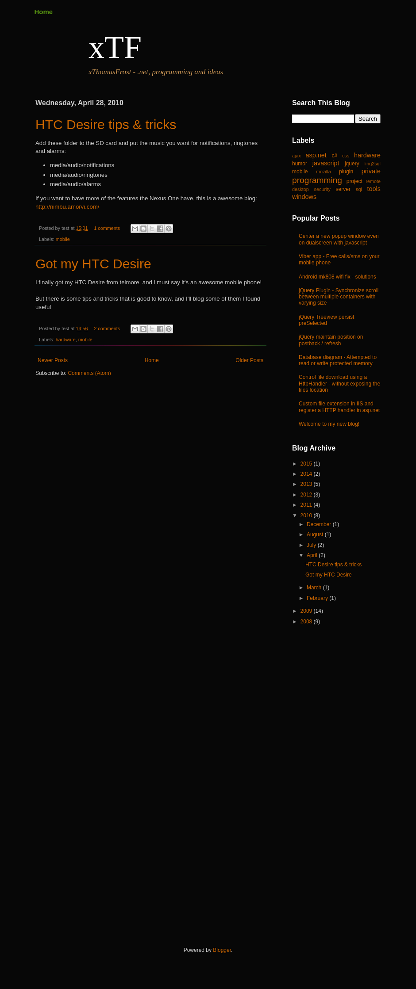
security (322, 189)
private (371, 171)
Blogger (222, 950)
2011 (307, 505)
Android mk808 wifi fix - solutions (337, 277)
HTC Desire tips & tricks (105, 124)
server (343, 189)
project (354, 181)
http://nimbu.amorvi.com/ (67, 206)
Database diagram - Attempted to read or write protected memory (338, 360)
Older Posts (249, 360)
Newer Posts (53, 360)
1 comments (107, 228)
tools (374, 188)
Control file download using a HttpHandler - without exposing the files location (339, 383)
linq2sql (372, 163)
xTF (115, 47)
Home (44, 11)
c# (334, 156)
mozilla (323, 171)
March (315, 587)
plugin (346, 171)
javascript (325, 163)
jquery (352, 163)
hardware (66, 339)
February (318, 598)
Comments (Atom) (89, 373)
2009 (307, 611)
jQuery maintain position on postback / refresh (331, 340)
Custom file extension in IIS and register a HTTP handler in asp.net (339, 407)
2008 (307, 622)
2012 (307, 495)
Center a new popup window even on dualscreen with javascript (339, 239)
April (313, 555)
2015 (307, 464)
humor (299, 163)
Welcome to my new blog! (329, 424)
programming (317, 180)
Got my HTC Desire (93, 263)
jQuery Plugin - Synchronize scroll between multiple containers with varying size (338, 296)
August (316, 534)
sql (359, 189)
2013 (307, 484)
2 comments (107, 328)
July (312, 545)
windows (304, 196)
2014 (307, 474)
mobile (63, 239)
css (345, 155)
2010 (307, 515)
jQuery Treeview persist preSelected (326, 320)
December (320, 524)
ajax (296, 155)
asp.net (316, 155)
